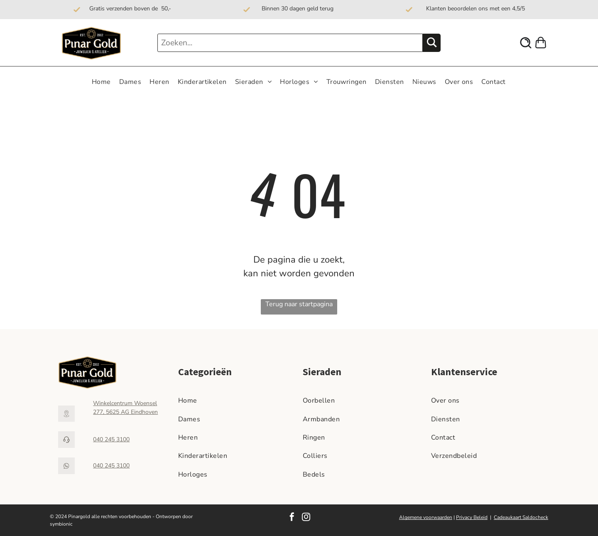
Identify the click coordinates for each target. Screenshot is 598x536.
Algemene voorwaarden (425, 517)
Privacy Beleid (472, 517)
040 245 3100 (111, 439)
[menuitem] (101, 82)
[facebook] (292, 518)
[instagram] (306, 518)
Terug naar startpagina (299, 304)
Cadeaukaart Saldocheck (521, 517)
